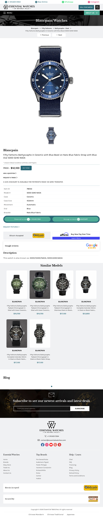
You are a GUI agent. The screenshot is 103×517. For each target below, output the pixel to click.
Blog (70, 468)
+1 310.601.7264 (13, 2)
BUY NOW (26, 168)
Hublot (38, 478)
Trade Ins (6, 468)
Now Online (41, 2)
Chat (71, 459)
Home (5, 459)
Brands (5, 462)
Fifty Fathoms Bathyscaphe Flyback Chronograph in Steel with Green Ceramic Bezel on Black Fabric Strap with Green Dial (40, 308)
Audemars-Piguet (42, 462)
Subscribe (80, 408)
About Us (92, 12)
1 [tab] (51, 386)
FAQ (70, 462)
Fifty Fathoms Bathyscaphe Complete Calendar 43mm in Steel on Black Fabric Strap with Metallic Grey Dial (86, 308)
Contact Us (7, 473)
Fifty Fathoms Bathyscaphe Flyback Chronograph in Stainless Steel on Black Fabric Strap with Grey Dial (63, 308)
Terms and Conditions (77, 476)
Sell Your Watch (86, 7)
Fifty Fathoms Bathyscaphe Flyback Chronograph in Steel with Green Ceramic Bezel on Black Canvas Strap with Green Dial (16, 308)
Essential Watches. (51, 509)
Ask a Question (9, 173)
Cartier (38, 476)
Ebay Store (7, 465)
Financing (72, 465)
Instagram (93, 2)
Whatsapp (67, 2)
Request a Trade (10, 177)
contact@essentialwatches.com (52, 440)
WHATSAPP (76, 219)
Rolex (38, 473)
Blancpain (17, 302)
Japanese (70, 514)
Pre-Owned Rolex (42, 459)
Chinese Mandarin (36, 514)
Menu (9, 13)
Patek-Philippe (41, 465)
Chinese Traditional (55, 514)
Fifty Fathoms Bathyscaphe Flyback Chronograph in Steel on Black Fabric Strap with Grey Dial (40, 357)
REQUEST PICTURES (11, 227)
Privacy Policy (74, 470)
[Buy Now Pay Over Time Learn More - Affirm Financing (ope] (76, 236)
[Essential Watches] (19, 7)
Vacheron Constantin (43, 468)
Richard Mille (41, 470)
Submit (97, 7)
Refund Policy (74, 473)
